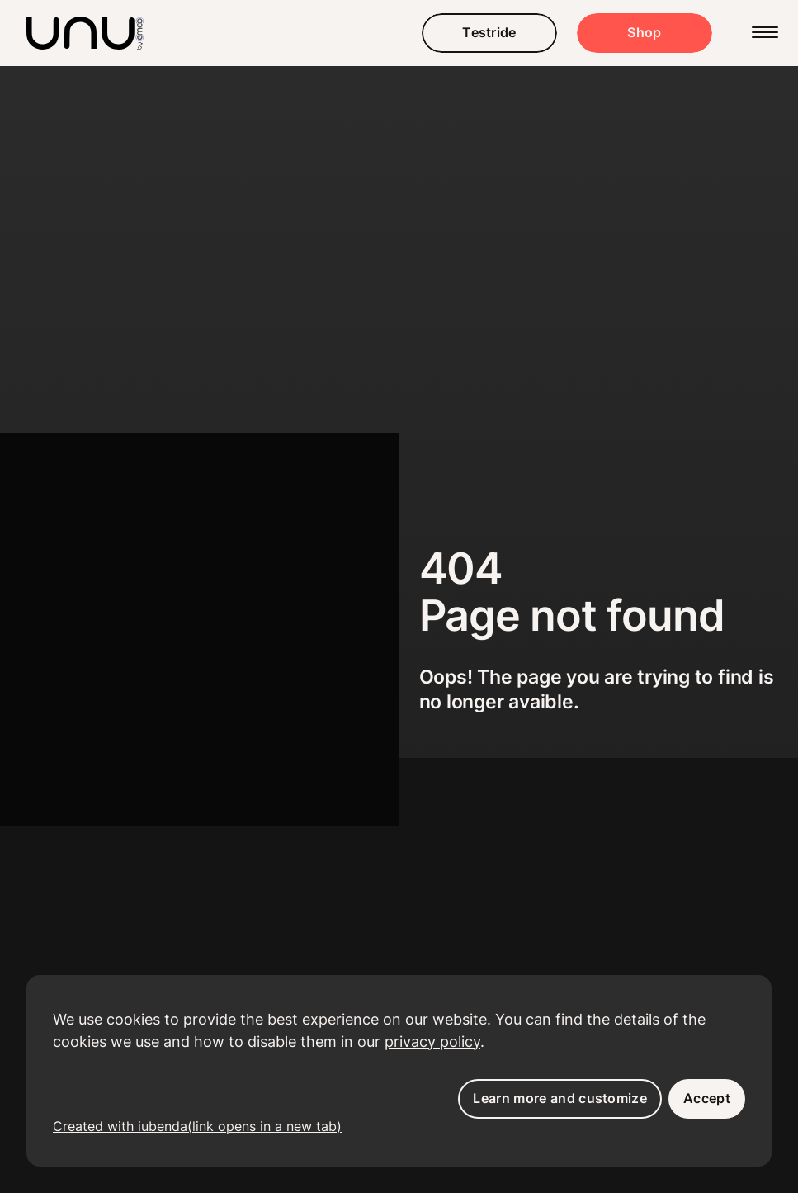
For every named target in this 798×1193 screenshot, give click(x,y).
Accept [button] (706, 1098)
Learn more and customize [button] (560, 1098)
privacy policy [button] (432, 1041)
